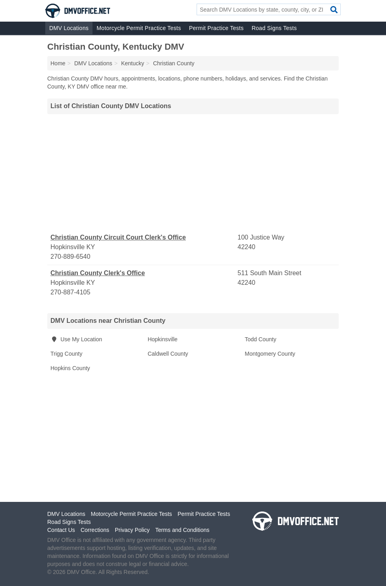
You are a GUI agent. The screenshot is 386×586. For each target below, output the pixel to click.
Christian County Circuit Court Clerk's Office (118, 237)
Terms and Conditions (182, 530)
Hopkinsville (163, 339)
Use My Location (76, 339)
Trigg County (66, 353)
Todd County (260, 339)
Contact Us (61, 530)
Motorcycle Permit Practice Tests (138, 28)
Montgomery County (270, 353)
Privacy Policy (132, 530)
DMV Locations (68, 28)
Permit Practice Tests (216, 28)
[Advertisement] (193, 173)
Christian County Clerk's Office (97, 273)
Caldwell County (168, 353)
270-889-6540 (70, 256)
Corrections (94, 530)
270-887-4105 (70, 292)
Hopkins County (70, 368)
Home (57, 63)
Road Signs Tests (274, 28)
